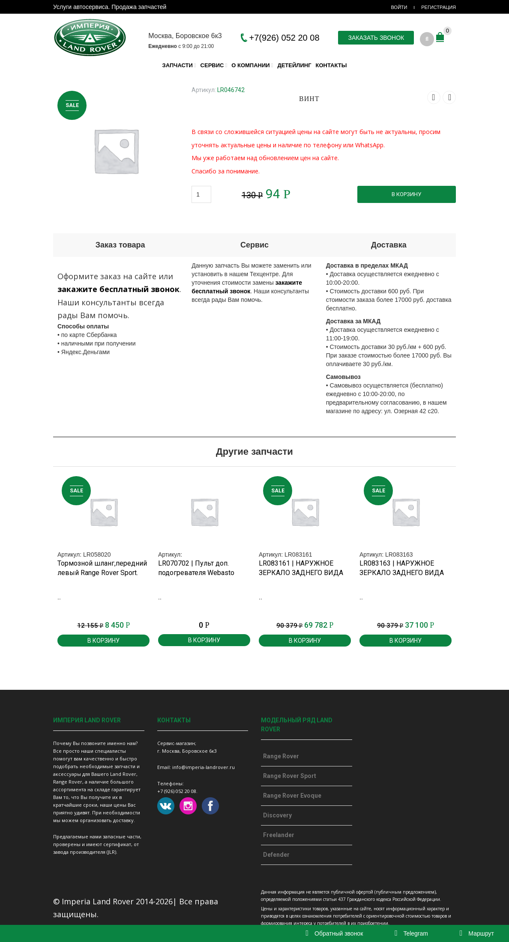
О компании (250, 65)
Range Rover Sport (289, 775)
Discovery (277, 815)
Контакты (331, 65)
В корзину (406, 194)
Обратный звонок (334, 933)
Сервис (212, 65)
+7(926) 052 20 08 (284, 37)
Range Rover (281, 756)
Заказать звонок (376, 37)
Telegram (411, 933)
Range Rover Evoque (292, 795)
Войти (399, 7)
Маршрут (477, 933)
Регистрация (438, 7)
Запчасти (177, 65)
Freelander (278, 835)
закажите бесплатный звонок (118, 289)
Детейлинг (294, 65)
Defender (276, 854)
